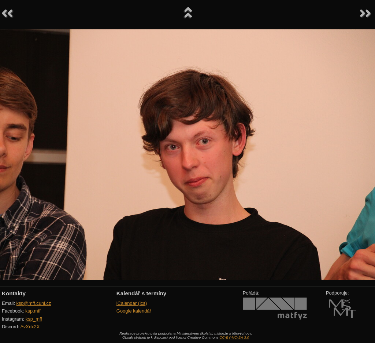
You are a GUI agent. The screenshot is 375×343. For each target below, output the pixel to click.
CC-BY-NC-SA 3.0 (234, 337)
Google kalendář (133, 311)
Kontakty (14, 293)
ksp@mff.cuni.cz (33, 303)
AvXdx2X (30, 326)
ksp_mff (34, 319)
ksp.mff (33, 311)
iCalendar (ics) (131, 303)
